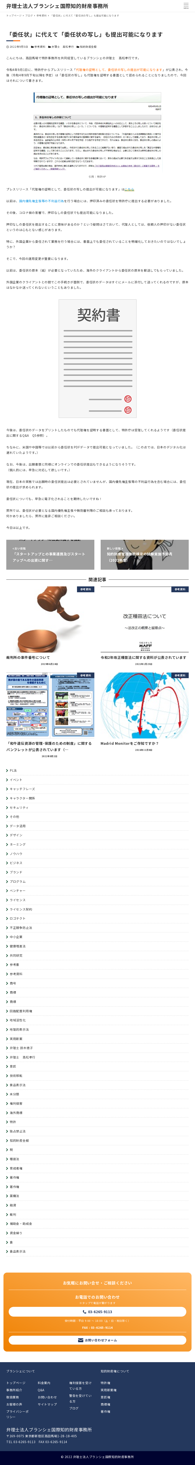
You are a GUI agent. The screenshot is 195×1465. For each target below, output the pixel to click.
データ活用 (18, 826)
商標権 (105, 1404)
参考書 (14, 964)
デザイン (16, 835)
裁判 (13, 1214)
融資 (13, 1205)
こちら (129, 189)
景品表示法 (18, 1085)
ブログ (74, 1408)
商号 (13, 983)
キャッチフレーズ (22, 789)
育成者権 (16, 1168)
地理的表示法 (19, 1029)
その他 (14, 816)
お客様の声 (14, 1404)
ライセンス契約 (21, 909)
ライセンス (18, 900)
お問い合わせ (47, 1397)
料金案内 (44, 1383)
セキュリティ (19, 807)
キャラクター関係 (22, 798)
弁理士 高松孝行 (63, 46)
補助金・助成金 (21, 1223)
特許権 (105, 1383)
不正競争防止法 (21, 927)
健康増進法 (18, 946)
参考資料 (39, 46)
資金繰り (16, 1233)
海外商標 (16, 1113)
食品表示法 (18, 1251)
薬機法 (14, 1196)
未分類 (14, 1094)
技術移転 (16, 1075)
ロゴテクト (18, 918)
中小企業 (16, 937)
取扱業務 (12, 1397)
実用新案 (16, 1039)
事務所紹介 (14, 1390)
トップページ (16, 1383)
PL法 (13, 770)
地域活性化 (18, 1020)
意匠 (13, 1066)
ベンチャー (18, 890)
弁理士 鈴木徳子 (21, 1048)
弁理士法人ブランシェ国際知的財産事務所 (57, 6)
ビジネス (16, 863)
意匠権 (105, 1397)
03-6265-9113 (100, 1311)
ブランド (16, 872)
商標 (13, 992)
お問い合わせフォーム (101, 1340)
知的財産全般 (88, 46)
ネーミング (18, 844)
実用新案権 (109, 1390)
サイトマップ (47, 1404)
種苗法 (14, 1159)
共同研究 (16, 955)
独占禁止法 (18, 1131)
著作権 (14, 1177)
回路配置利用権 (21, 1011)
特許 (13, 1122)
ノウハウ (16, 853)
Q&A (41, 1390)
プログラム (18, 881)
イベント (16, 780)
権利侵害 (16, 1103)
